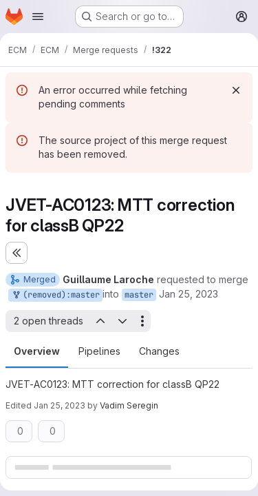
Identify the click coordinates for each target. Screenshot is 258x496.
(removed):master (55, 295)
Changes (159, 351)
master (139, 294)
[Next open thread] (122, 321)
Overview (37, 351)
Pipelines (99, 351)
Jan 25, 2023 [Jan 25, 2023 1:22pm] (188, 294)
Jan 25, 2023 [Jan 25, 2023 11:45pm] (59, 405)
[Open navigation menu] (38, 17)
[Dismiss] (236, 90)
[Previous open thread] (100, 321)
